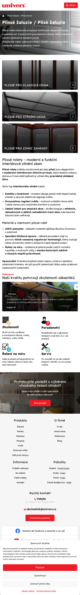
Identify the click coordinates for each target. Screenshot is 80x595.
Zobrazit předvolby (40, 583)
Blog (59, 440)
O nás (59, 426)
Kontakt (20, 482)
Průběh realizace (20, 468)
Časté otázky (20, 477)
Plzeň (56, 477)
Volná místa (59, 431)
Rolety (20, 431)
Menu (72, 5)
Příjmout (40, 567)
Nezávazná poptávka (40, 518)
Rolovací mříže (20, 450)
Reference (60, 436)
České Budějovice (56, 482)
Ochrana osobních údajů (46, 591)
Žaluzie (20, 426)
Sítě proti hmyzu (20, 455)
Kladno (52, 468)
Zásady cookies (28, 591)
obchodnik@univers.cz (41, 509)
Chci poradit (40, 403)
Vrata (20, 445)
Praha (56, 473)
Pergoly (20, 440)
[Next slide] (77, 287)
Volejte (41, 498)
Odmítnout (40, 575)
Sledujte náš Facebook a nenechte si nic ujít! (40, 531)
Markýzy (20, 436)
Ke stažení (20, 473)
